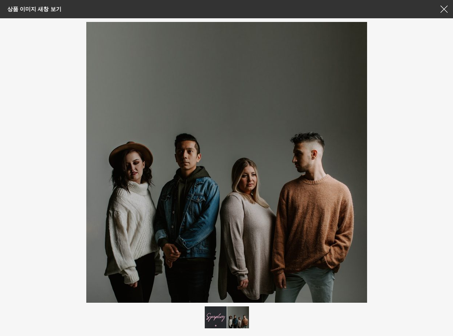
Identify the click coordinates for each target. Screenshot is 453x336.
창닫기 (444, 9)
